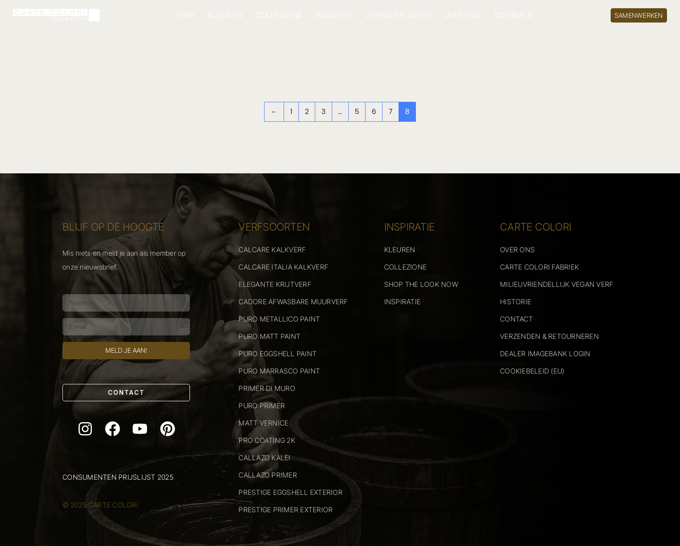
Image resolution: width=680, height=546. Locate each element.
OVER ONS (463, 15)
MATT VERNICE (263, 423)
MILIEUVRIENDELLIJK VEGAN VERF (556, 284)
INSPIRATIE (514, 15)
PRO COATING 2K (267, 440)
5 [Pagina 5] (357, 112)
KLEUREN (225, 15)
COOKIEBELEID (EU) (532, 371)
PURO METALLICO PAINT (279, 319)
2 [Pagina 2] (307, 112)
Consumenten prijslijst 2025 (117, 477)
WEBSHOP (334, 15)
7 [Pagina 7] (390, 112)
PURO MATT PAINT (270, 336)
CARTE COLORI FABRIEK (539, 267)
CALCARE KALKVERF (272, 249)
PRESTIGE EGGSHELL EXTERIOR (291, 492)
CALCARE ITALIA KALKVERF (283, 267)
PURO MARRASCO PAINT (279, 371)
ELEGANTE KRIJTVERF (275, 284)
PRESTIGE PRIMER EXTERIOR (286, 509)
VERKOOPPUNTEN (398, 15)
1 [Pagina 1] (291, 112)
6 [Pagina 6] (374, 112)
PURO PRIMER (262, 405)
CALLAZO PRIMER (268, 475)
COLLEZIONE (279, 15)
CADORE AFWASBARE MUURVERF (293, 301)
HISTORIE (515, 301)
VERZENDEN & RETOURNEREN (549, 336)
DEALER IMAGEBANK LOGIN (545, 353)
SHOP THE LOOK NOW (421, 284)
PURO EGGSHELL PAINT (278, 353)
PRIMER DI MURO (267, 388)
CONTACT (516, 319)
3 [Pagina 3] (323, 112)
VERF (186, 15)
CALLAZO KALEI (264, 457)
